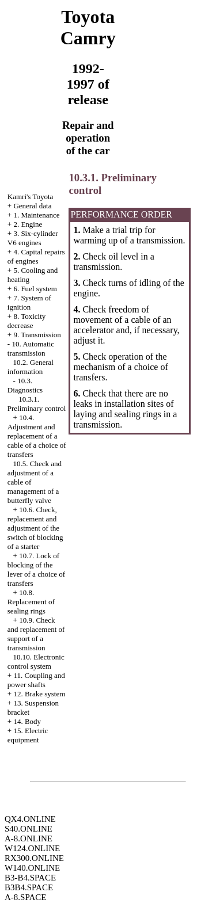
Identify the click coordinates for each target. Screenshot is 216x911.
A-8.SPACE (25, 897)
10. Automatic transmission (30, 348)
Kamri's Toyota (30, 196)
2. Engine (27, 224)
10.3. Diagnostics (25, 385)
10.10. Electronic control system (36, 661)
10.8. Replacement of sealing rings (31, 601)
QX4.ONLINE (30, 819)
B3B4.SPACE (29, 887)
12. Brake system (39, 693)
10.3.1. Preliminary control (36, 404)
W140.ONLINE (32, 867)
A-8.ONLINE (28, 838)
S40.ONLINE (28, 828)
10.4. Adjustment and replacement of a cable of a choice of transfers (36, 436)
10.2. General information (30, 367)
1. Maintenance (36, 215)
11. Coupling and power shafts (36, 680)
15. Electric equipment (27, 735)
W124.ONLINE (32, 848)
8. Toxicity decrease (26, 321)
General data (32, 205)
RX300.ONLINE (34, 858)
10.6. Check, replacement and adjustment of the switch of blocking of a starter (35, 528)
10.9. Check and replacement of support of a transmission (36, 634)
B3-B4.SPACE (30, 877)
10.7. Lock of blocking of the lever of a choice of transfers (36, 569)
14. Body (27, 721)
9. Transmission (36, 334)
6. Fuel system (34, 288)
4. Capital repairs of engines (36, 256)
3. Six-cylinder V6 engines (32, 238)
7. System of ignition (29, 302)
